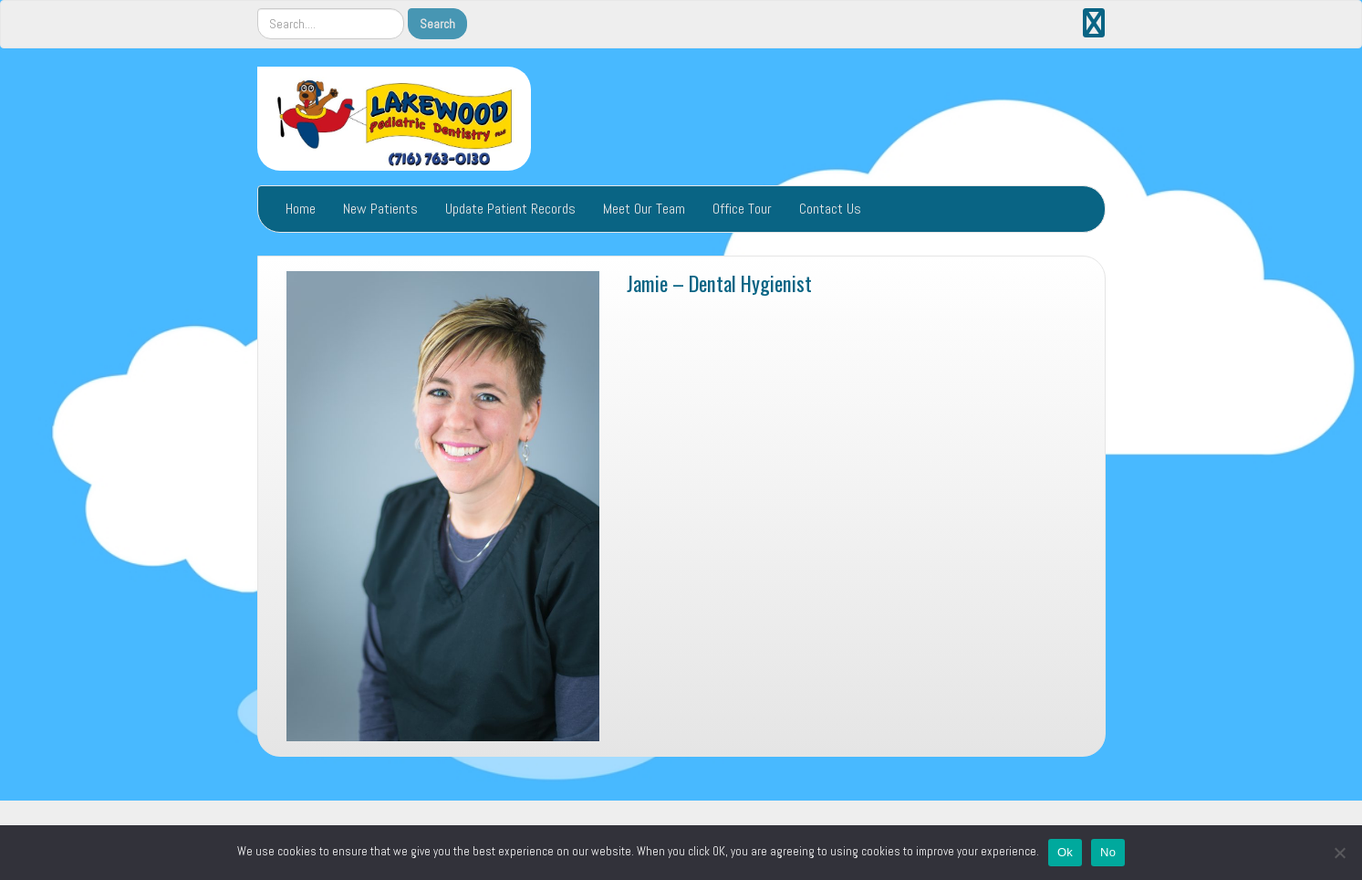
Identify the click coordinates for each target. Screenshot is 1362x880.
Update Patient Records (510, 208)
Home (301, 208)
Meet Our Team (644, 208)
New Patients (380, 208)
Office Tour (742, 208)
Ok (1065, 852)
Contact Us (830, 208)
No (1108, 852)
